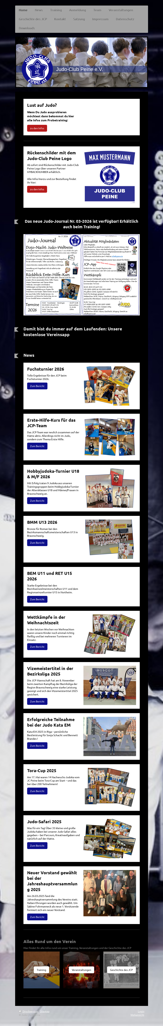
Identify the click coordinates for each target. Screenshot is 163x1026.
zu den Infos (37, 128)
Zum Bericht (37, 386)
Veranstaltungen (81, 969)
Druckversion (29, 1011)
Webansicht (137, 1014)
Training (41, 969)
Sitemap (44, 1011)
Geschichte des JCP (121, 969)
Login (141, 1011)
